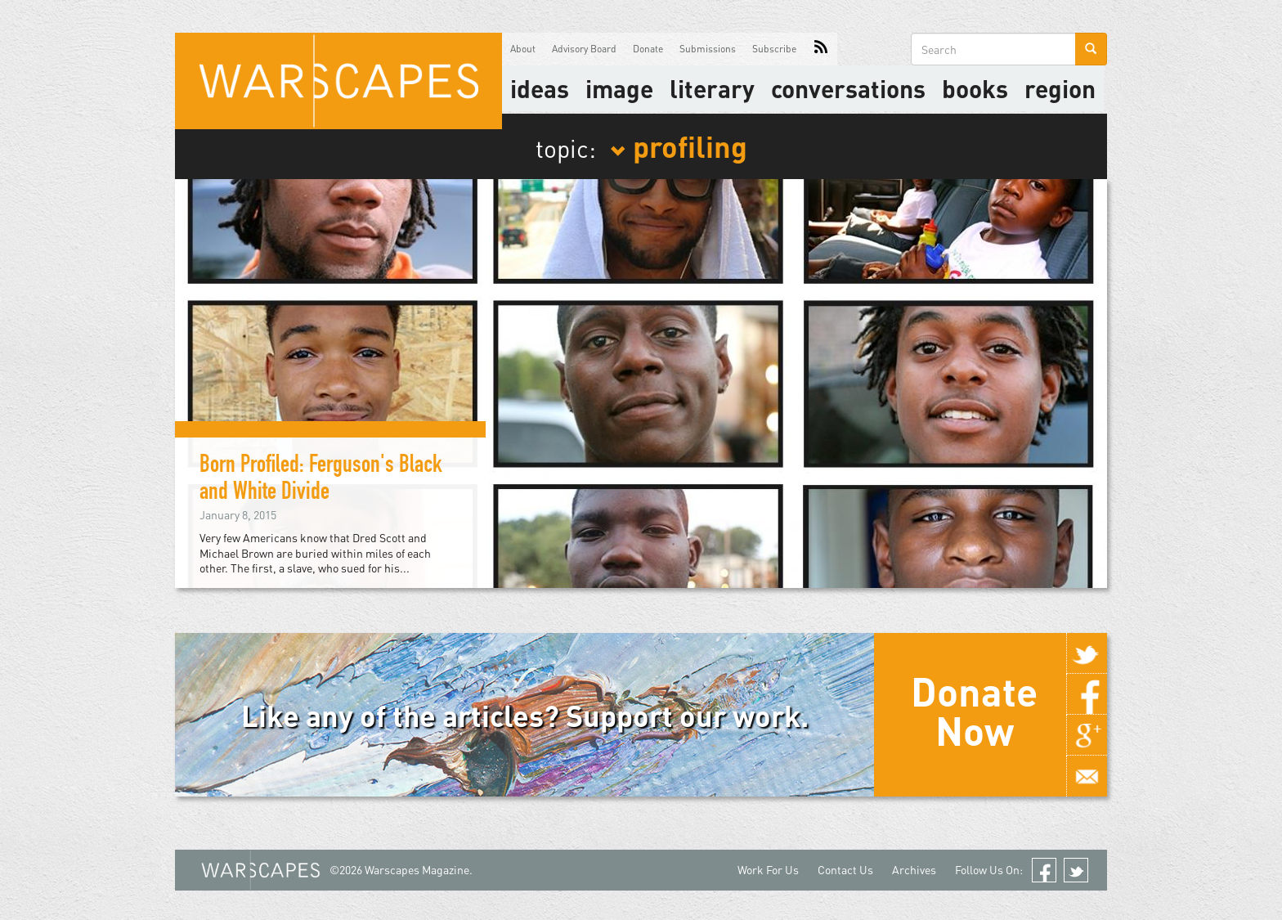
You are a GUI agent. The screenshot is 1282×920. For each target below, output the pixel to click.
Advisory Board (584, 49)
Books (975, 88)
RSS (821, 49)
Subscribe (774, 49)
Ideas (539, 88)
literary (712, 88)
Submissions (707, 49)
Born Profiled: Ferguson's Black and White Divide (320, 480)
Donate (648, 49)
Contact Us (845, 870)
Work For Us (768, 870)
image (619, 88)
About (523, 49)
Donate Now (974, 710)
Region (1060, 88)
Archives (914, 870)
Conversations (848, 88)
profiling (678, 146)
